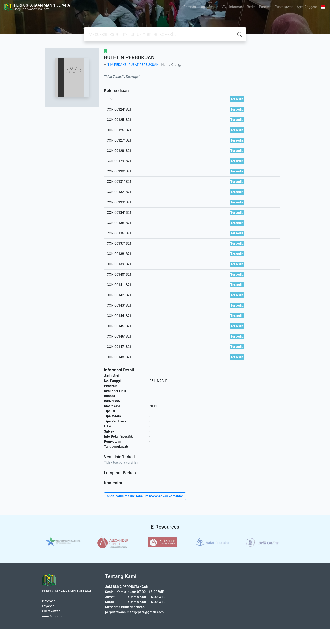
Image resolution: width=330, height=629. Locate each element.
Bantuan (265, 7)
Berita (251, 7)
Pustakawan (284, 7)
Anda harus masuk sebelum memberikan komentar (145, 496)
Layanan (48, 606)
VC (224, 7)
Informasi (236, 7)
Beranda (190, 7)
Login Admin (208, 7)
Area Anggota (307, 7)
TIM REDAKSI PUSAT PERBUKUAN (133, 65)
